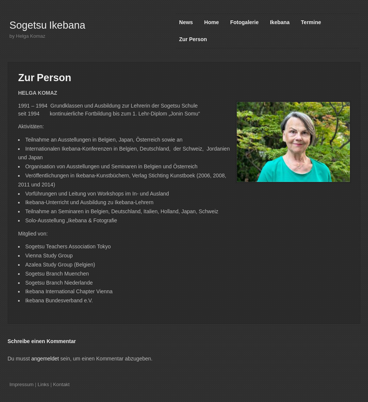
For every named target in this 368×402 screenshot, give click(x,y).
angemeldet (45, 359)
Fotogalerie (244, 22)
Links (43, 384)
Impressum (21, 384)
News (186, 22)
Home (211, 22)
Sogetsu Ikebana (47, 25)
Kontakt (61, 384)
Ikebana (280, 22)
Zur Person (193, 39)
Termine (311, 22)
